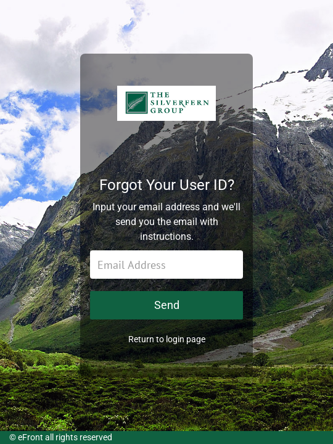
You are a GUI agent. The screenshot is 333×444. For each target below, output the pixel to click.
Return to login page (166, 339)
